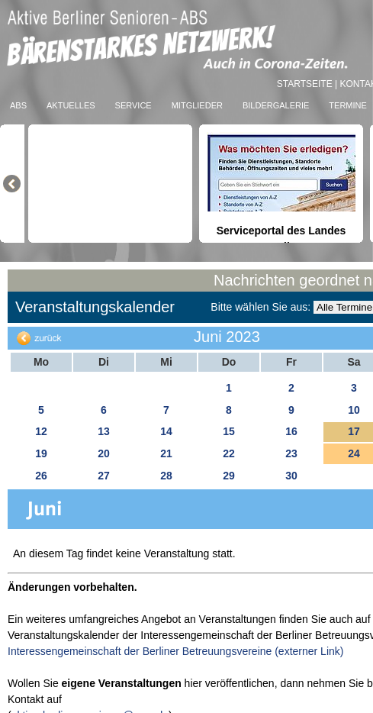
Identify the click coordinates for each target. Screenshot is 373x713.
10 (354, 410)
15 (229, 431)
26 (41, 475)
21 (166, 453)
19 (41, 453)
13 (104, 431)
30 (291, 475)
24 (354, 453)
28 (166, 475)
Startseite (306, 84)
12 (41, 431)
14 (166, 431)
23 (291, 453)
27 (104, 475)
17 (354, 431)
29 (229, 475)
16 (291, 431)
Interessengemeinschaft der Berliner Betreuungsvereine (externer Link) (175, 651)
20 (104, 453)
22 (229, 453)
